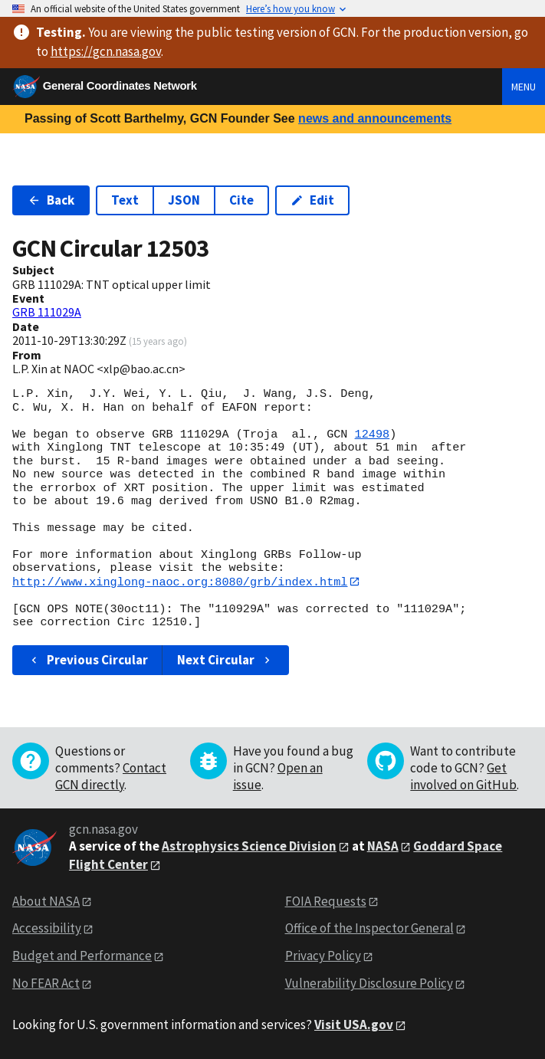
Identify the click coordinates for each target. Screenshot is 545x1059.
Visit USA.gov (353, 1025)
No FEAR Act (46, 983)
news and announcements (374, 118)
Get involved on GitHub (463, 776)
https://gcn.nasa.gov (106, 51)
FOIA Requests (325, 901)
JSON (184, 200)
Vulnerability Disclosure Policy (369, 983)
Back (51, 200)
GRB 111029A (46, 312)
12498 (372, 434)
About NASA (46, 901)
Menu (523, 86)
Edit (312, 200)
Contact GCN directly (110, 776)
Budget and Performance (82, 956)
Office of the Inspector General (369, 928)
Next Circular (225, 659)
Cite (241, 200)
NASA (383, 846)
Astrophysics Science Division (249, 846)
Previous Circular (88, 659)
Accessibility (46, 928)
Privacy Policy (323, 956)
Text (125, 200)
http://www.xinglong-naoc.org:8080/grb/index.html (179, 581)
